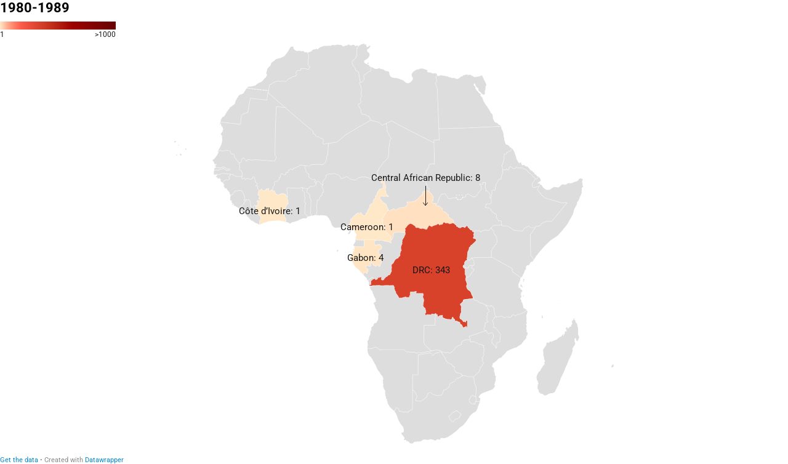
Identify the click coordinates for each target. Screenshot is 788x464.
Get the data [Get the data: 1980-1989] (19, 460)
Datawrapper (104, 460)
